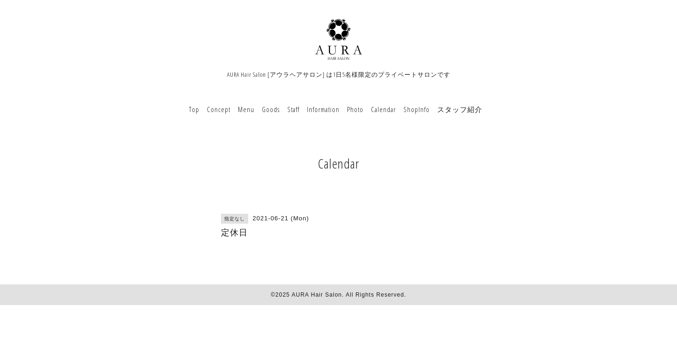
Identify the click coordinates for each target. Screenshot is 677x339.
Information (323, 109)
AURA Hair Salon (316, 294)
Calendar (383, 109)
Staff (293, 109)
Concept (218, 109)
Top (194, 109)
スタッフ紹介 (459, 109)
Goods (271, 109)
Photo (355, 109)
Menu (246, 109)
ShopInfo (416, 109)
